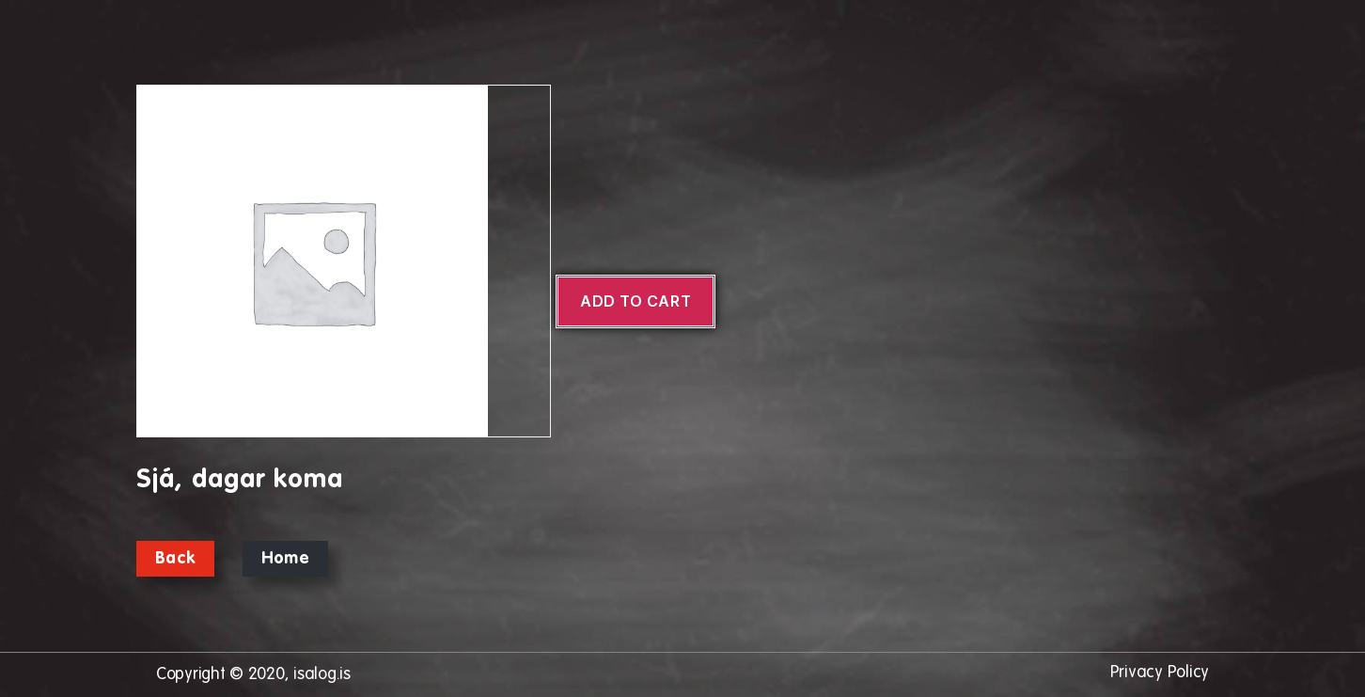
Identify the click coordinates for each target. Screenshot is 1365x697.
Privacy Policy (1159, 672)
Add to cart (635, 301)
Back (175, 558)
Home (285, 558)
